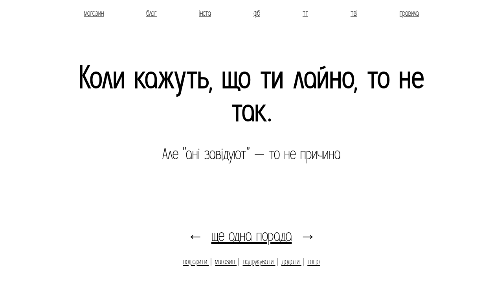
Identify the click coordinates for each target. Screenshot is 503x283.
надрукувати (259, 261)
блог (151, 13)
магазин (94, 13)
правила (409, 13)
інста (205, 13)
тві (354, 13)
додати (291, 261)
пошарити (196, 261)
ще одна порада (251, 235)
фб (256, 13)
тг (305, 13)
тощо (313, 261)
